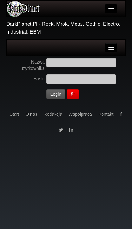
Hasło (39, 78)
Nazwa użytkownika (33, 65)
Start (14, 114)
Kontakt (105, 114)
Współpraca (80, 114)
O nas (31, 114)
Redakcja (53, 114)
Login (55, 94)
